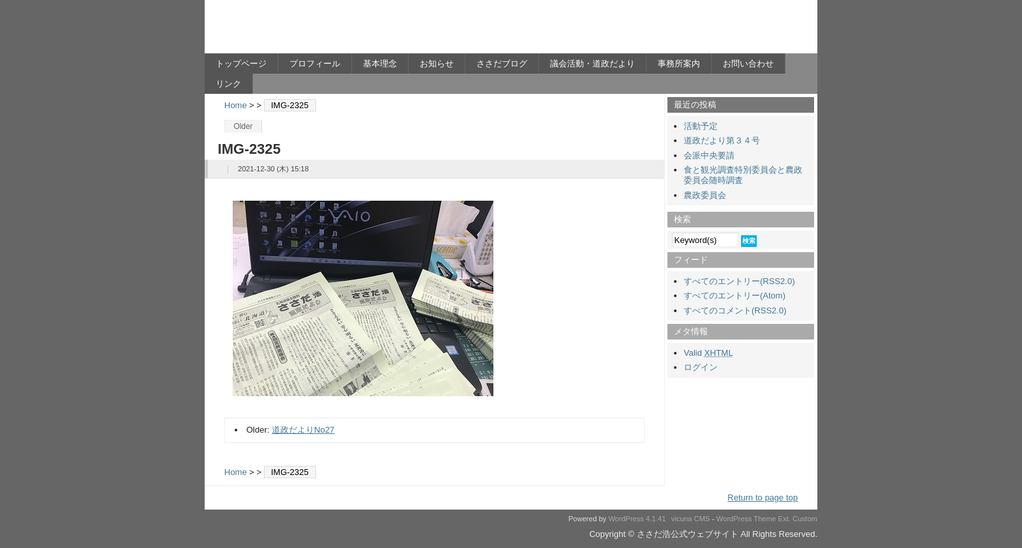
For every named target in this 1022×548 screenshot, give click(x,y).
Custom (805, 519)
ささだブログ (501, 63)
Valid (708, 353)
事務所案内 (679, 63)
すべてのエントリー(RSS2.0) (739, 281)
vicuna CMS (690, 519)
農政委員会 (705, 195)
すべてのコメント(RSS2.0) (735, 310)
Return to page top (762, 497)
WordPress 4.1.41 (636, 519)
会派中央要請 (709, 155)
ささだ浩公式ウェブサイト (332, 30)
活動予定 (701, 126)
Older (242, 126)
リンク (228, 84)
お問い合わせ (748, 63)
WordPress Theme (746, 519)
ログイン (701, 367)
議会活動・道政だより (592, 63)
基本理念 (380, 63)
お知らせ (437, 63)
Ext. (784, 519)
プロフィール (314, 63)
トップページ (241, 63)
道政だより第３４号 (722, 140)
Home (235, 105)
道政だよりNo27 (303, 430)
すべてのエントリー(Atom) (734, 295)
